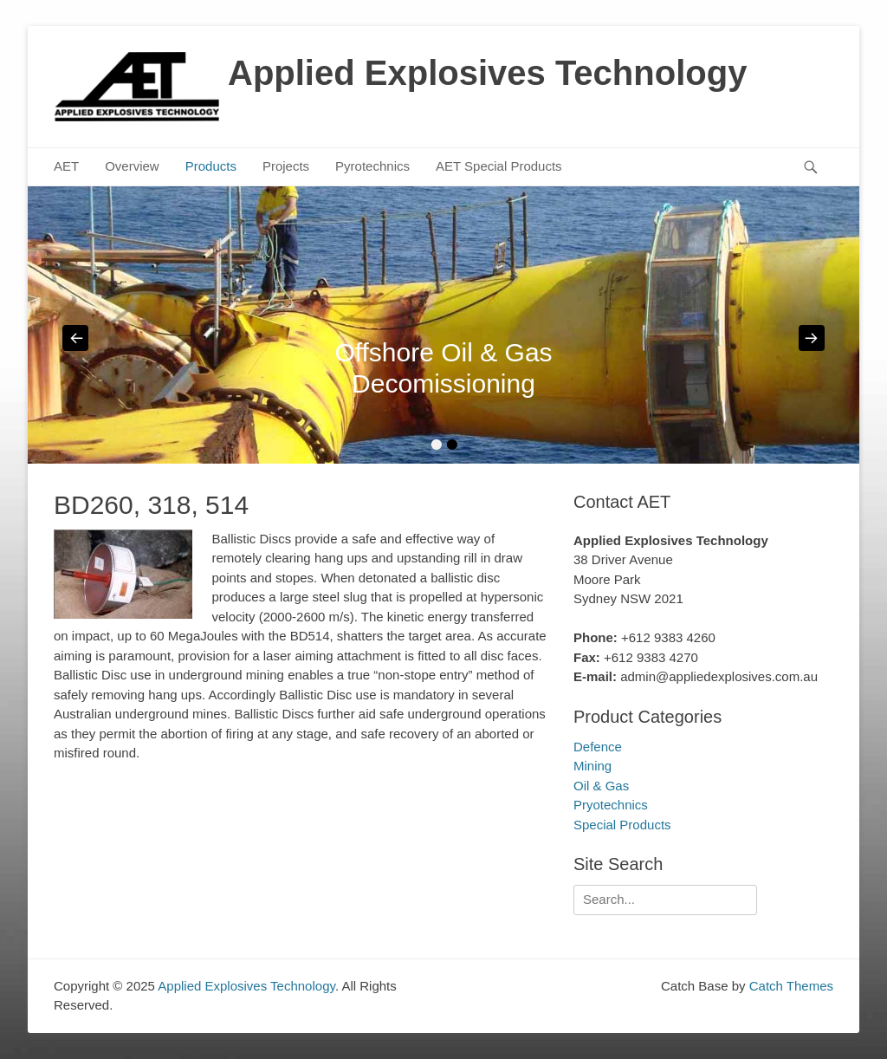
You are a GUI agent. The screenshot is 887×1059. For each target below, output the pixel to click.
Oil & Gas (601, 785)
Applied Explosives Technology (487, 73)
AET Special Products (499, 166)
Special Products (622, 824)
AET (66, 166)
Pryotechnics (610, 804)
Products (210, 166)
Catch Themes (791, 985)
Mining (592, 765)
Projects (285, 166)
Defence (597, 746)
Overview (132, 166)
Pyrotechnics (372, 166)
